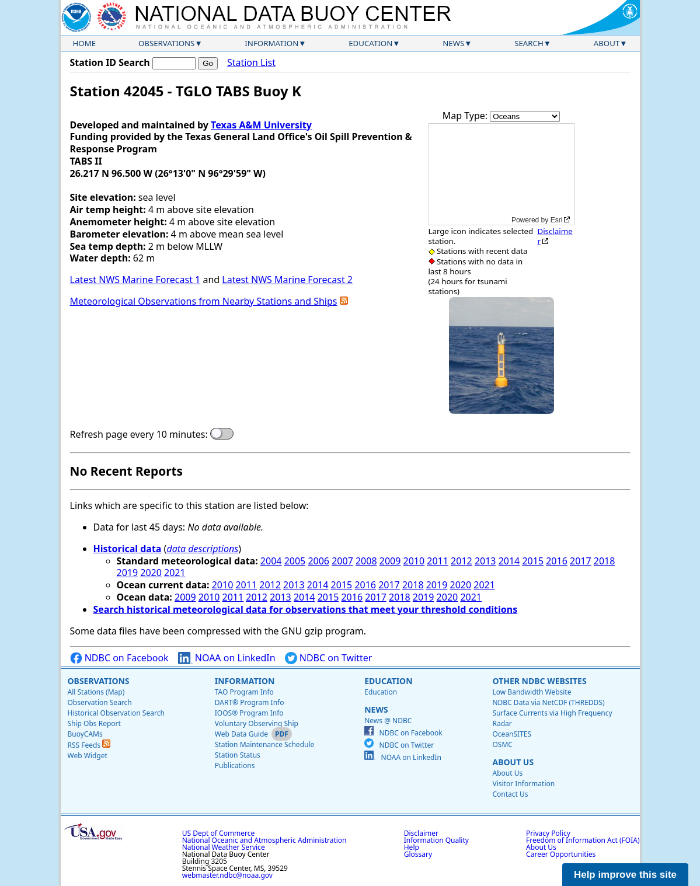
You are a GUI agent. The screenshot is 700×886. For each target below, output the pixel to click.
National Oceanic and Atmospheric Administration (264, 840)
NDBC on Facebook (119, 658)
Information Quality (436, 840)
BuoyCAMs (85, 734)
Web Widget (87, 756)
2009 (390, 560)
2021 (175, 572)
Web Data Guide (241, 734)
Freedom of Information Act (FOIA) (582, 840)
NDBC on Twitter (328, 658)
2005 (295, 560)
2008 (366, 560)
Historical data (127, 548)
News (453, 43)
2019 (127, 572)
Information (271, 43)
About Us (513, 762)
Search (529, 43)
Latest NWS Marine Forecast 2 (287, 279)
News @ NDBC (388, 720)
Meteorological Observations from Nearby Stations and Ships (203, 301)
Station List (251, 63)
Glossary (418, 854)
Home (84, 43)
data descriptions (202, 548)
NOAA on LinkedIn (227, 658)
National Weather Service (223, 847)
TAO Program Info (244, 692)
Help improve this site (625, 874)
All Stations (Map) (96, 692)
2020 (151, 572)
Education (370, 43)
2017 (580, 560)
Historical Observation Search (116, 713)
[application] (501, 174)
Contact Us (510, 794)
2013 (485, 560)
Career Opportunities (560, 854)
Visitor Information (523, 784)
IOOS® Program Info (249, 713)
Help (411, 847)
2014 (509, 560)
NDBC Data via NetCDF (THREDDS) (548, 702)
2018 (604, 560)
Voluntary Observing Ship (256, 723)
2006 (318, 560)
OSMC (502, 744)
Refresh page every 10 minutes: (139, 434)
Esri (557, 220)
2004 (271, 560)
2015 (533, 560)
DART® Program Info (249, 702)
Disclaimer (554, 236)
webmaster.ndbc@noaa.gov (227, 875)
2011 (437, 560)
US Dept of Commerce (218, 833)
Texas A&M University (261, 124)
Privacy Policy (548, 833)
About (607, 43)
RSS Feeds (89, 745)
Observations (166, 43)
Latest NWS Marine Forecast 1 (135, 279)
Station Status (237, 755)
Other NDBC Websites (539, 680)
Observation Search (100, 702)
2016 (556, 560)
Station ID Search (110, 62)
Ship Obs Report (94, 723)
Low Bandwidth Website (531, 692)
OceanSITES (511, 734)
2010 (414, 560)
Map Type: (466, 115)
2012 (461, 560)
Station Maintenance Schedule (265, 744)
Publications (235, 765)
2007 (342, 560)
